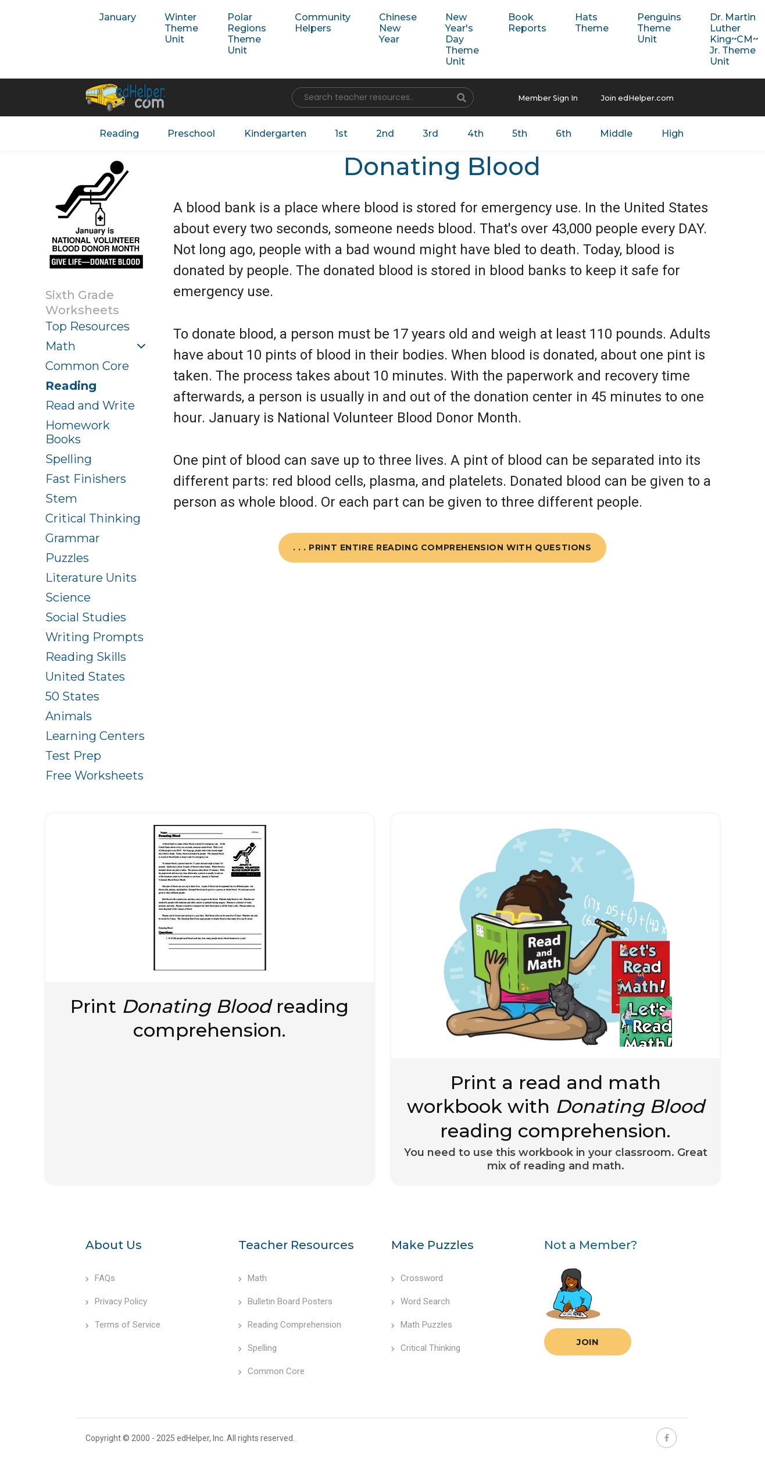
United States (85, 674)
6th (547, 131)
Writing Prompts (94, 634)
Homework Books (77, 429)
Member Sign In (556, 96)
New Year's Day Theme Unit (443, 38)
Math (60, 343)
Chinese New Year (382, 27)
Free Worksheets (94, 773)
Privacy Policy (116, 1299)
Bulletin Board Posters (285, 1299)
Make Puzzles (432, 1243)
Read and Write (90, 403)
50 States (72, 693)
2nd (377, 131)
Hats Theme (567, 22)
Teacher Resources (296, 1243)
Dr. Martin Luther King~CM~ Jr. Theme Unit (703, 38)
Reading (122, 131)
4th (463, 131)
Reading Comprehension (289, 1322)
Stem (61, 496)
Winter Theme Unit (177, 27)
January (116, 16)
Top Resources (87, 323)
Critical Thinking (93, 515)
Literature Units (91, 575)
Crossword (417, 1276)
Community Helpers (311, 22)
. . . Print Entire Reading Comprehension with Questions (442, 544)
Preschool (192, 131)
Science (68, 595)
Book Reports (505, 22)
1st (336, 131)
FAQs (100, 1276)
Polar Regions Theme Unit (239, 33)
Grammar (72, 535)
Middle (597, 131)
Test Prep (73, 753)
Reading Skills (85, 654)
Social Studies (85, 614)
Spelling (68, 456)
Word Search (420, 1299)
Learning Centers (95, 733)
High (650, 131)
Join (588, 1339)
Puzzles (67, 555)
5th (504, 131)
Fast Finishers (85, 476)
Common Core (87, 363)
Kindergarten (272, 131)
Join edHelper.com (640, 96)
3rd (420, 131)
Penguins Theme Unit (631, 27)
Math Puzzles (421, 1322)
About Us (113, 1243)
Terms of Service (122, 1322)
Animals (68, 713)
